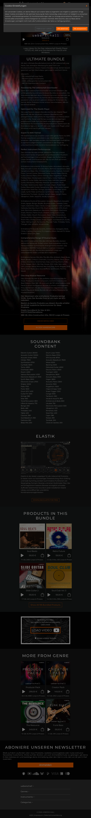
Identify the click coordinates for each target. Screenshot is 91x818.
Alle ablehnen (62, 29)
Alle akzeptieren (80, 29)
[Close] (86, 6)
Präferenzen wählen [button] (44, 29)
